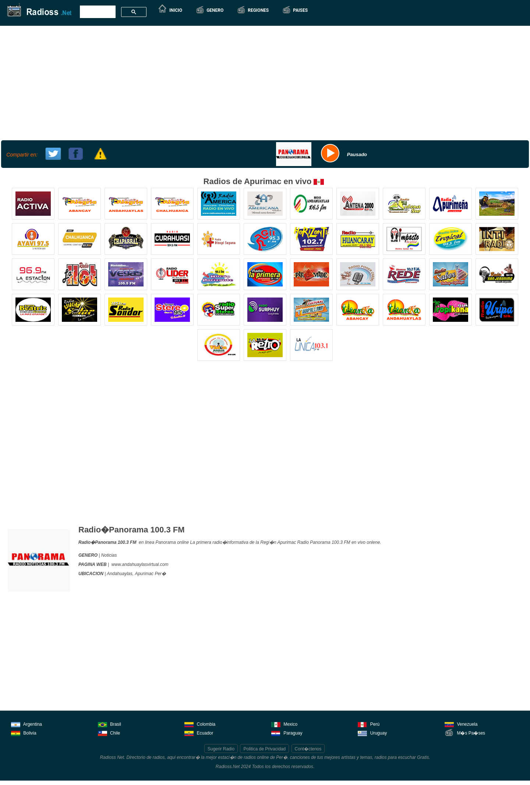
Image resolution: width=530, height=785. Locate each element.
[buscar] (97, 12)
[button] (209, 10)
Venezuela (461, 723)
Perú (368, 723)
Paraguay (287, 732)
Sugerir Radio (221, 748)
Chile (109, 732)
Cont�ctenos (308, 748)
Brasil (109, 723)
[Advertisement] (264, 82)
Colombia (199, 723)
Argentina (26, 723)
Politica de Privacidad (264, 748)
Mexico (284, 723)
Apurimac (144, 573)
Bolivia (23, 732)
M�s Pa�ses (465, 732)
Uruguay (372, 732)
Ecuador (198, 732)
